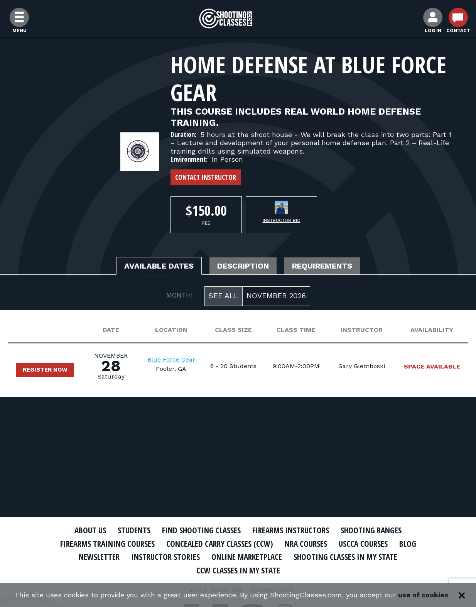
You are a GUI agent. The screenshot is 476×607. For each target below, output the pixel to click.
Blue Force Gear (171, 359)
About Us (90, 530)
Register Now (45, 369)
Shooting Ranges (371, 530)
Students (134, 530)
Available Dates (159, 266)
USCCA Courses (363, 543)
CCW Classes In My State (238, 570)
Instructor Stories (165, 556)
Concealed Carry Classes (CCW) (219, 543)
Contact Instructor (205, 177)
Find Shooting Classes (201, 530)
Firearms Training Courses (107, 543)
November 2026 (276, 295)
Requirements (322, 266)
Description (243, 266)
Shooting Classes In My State (345, 556)
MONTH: (179, 295)
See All (223, 295)
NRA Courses (306, 543)
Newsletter (99, 556)
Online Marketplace (246, 556)
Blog (407, 543)
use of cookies (423, 595)
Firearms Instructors (290, 530)
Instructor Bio (281, 220)
